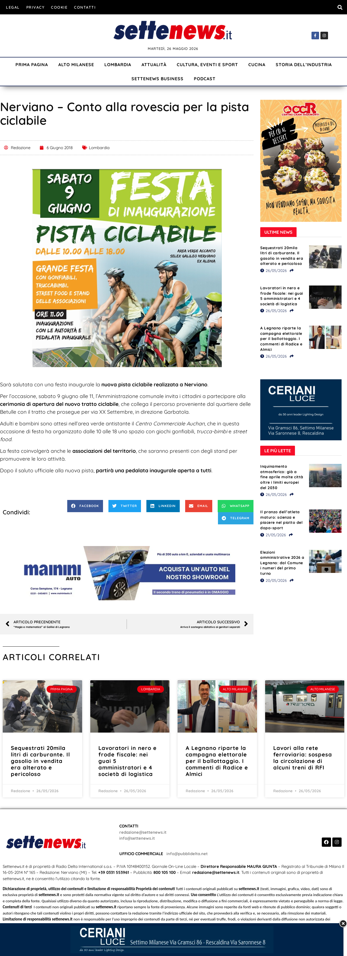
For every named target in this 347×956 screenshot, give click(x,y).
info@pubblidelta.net (187, 853)
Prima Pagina (31, 64)
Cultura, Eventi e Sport (207, 64)
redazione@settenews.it (142, 832)
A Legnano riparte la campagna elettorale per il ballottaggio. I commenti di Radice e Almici (281, 339)
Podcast (205, 78)
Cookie (59, 7)
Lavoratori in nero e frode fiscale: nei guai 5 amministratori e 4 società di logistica (281, 295)
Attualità (154, 64)
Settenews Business (157, 78)
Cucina (256, 64)
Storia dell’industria (304, 64)
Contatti (85, 7)
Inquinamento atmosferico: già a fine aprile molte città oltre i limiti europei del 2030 (281, 477)
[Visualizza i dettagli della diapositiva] (126, 573)
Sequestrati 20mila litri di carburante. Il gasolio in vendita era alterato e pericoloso (281, 255)
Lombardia (117, 64)
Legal (13, 7)
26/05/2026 (273, 270)
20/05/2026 (273, 580)
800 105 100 (164, 872)
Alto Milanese (76, 64)
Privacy (35, 7)
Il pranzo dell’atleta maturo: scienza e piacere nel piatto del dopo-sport (281, 519)
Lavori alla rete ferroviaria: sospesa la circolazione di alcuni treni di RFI (302, 758)
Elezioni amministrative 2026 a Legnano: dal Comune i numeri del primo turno (282, 563)
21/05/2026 (273, 534)
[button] (339, 7)
